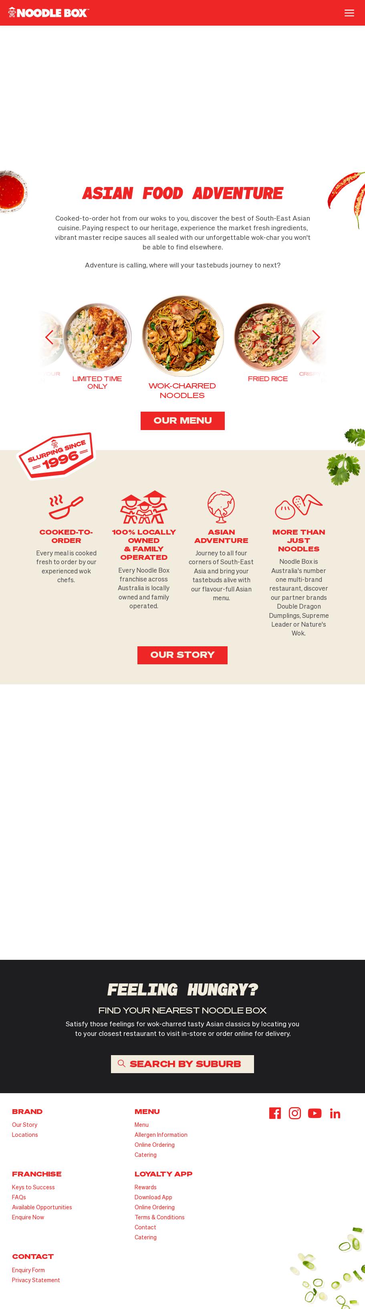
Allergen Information (161, 1135)
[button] (315, 337)
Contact (145, 1227)
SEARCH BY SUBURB (185, 1063)
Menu (142, 1125)
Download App (153, 1197)
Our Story (24, 1125)
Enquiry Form (28, 1270)
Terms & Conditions (160, 1217)
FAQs (19, 1197)
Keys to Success (33, 1187)
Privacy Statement (36, 1280)
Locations (25, 1135)
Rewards (146, 1187)
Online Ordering (155, 1145)
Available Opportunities (42, 1207)
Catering (146, 1155)
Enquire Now (28, 1217)
